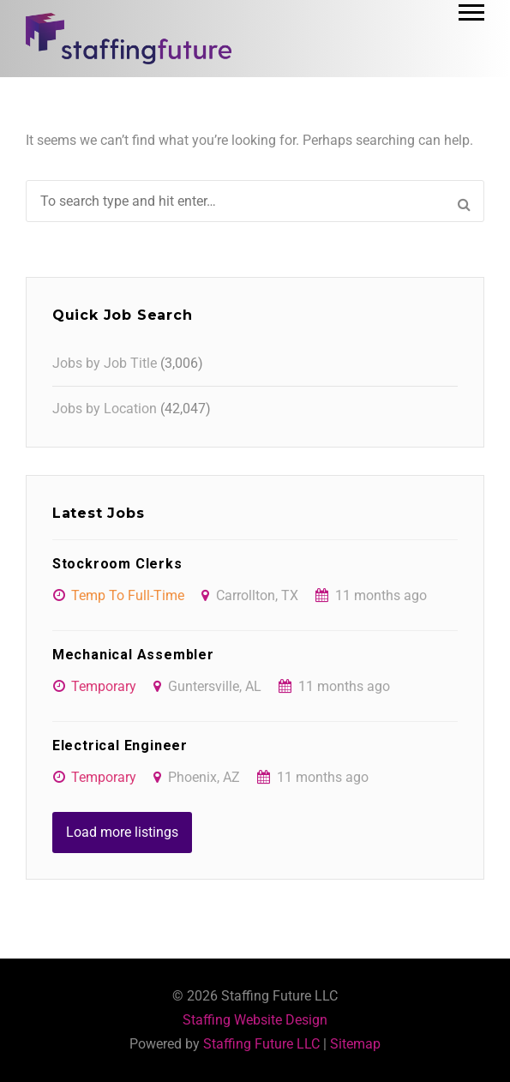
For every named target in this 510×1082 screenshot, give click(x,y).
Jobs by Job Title (104, 363)
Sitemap (355, 1044)
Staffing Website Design (255, 1020)
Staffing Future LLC (261, 1044)
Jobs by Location (104, 408)
